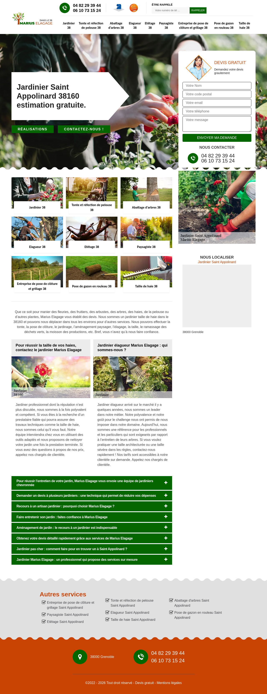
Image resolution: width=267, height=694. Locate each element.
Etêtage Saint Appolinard (65, 622)
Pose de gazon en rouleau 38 (224, 25)
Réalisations (32, 129)
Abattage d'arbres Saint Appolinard (191, 603)
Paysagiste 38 (166, 25)
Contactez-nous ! (84, 129)
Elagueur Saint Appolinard (130, 612)
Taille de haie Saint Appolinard (133, 619)
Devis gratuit (144, 683)
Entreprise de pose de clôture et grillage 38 (193, 25)
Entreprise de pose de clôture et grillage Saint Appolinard (70, 605)
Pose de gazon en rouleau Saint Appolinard (198, 615)
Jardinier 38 (69, 25)
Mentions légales (169, 683)
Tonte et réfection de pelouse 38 (91, 25)
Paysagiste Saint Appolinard (67, 614)
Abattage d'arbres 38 (116, 25)
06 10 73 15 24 (87, 10)
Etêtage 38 (150, 25)
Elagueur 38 (135, 25)
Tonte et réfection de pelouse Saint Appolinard (132, 603)
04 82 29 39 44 (87, 5)
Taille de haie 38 (244, 25)
